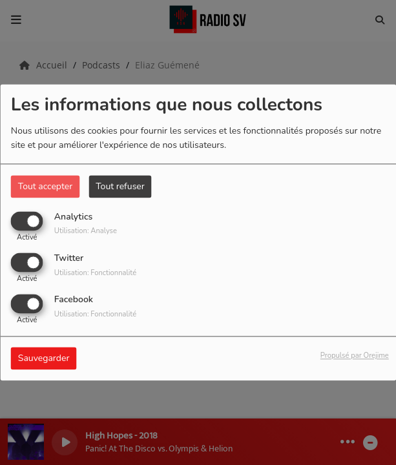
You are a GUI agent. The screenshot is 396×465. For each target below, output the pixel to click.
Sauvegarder (44, 359)
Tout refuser (120, 186)
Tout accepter (45, 186)
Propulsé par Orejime (354, 356)
